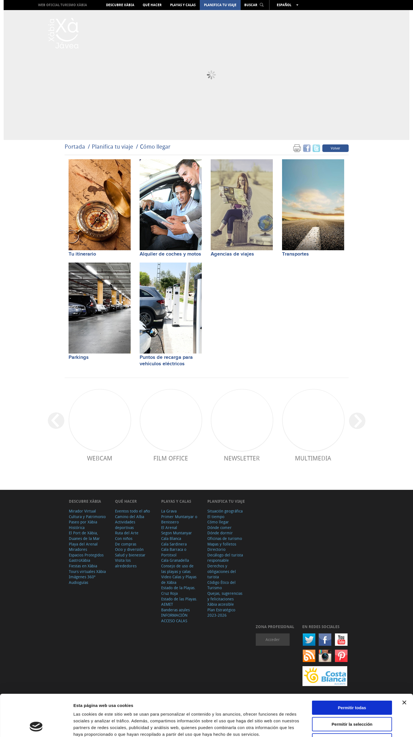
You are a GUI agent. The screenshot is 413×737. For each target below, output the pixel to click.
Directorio (216, 549)
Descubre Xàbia (120, 5)
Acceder (273, 639)
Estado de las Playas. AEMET (179, 601)
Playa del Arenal (83, 544)
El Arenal (169, 527)
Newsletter (242, 458)
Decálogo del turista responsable (225, 557)
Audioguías (78, 582)
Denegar (352, 701)
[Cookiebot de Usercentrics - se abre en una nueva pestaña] (36, 726)
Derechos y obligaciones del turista (221, 571)
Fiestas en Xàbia (83, 565)
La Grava (169, 511)
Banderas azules (175, 609)
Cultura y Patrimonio (87, 516)
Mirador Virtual (82, 511)
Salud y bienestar (130, 555)
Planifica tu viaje (220, 5)
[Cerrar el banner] (404, 663)
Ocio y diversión (129, 549)
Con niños (123, 538)
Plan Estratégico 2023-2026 (221, 612)
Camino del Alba (129, 516)
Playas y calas (183, 5)
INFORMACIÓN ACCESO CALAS (174, 617)
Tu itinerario (82, 254)
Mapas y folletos (221, 544)
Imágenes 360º (82, 576)
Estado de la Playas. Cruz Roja (178, 590)
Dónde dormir (220, 532)
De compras (125, 544)
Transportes (295, 254)
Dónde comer (219, 527)
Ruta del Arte (127, 532)
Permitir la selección (352, 685)
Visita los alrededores (126, 563)
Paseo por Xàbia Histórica (83, 524)
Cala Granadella (175, 560)
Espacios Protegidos (86, 555)
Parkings (79, 357)
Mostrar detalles (303, 726)
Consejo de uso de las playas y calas (177, 568)
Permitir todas (352, 668)
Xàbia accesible (220, 604)
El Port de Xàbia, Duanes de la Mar (84, 535)
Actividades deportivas (125, 524)
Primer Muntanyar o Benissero (179, 519)
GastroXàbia (79, 560)
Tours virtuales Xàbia (87, 571)
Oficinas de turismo (224, 538)
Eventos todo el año (132, 511)
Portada (75, 146)
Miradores (78, 549)
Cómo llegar (155, 146)
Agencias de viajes (232, 254)
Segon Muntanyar (176, 532)
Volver (335, 148)
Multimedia (313, 458)
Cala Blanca (171, 538)
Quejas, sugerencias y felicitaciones (224, 596)
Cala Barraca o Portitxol (173, 552)
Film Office (170, 458)
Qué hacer (152, 5)
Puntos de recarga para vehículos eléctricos (166, 360)
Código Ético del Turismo (221, 585)
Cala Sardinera (174, 544)
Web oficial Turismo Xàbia (62, 5)
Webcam (99, 458)
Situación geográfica (225, 511)
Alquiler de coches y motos (170, 254)
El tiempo (215, 516)
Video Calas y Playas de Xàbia (178, 579)
